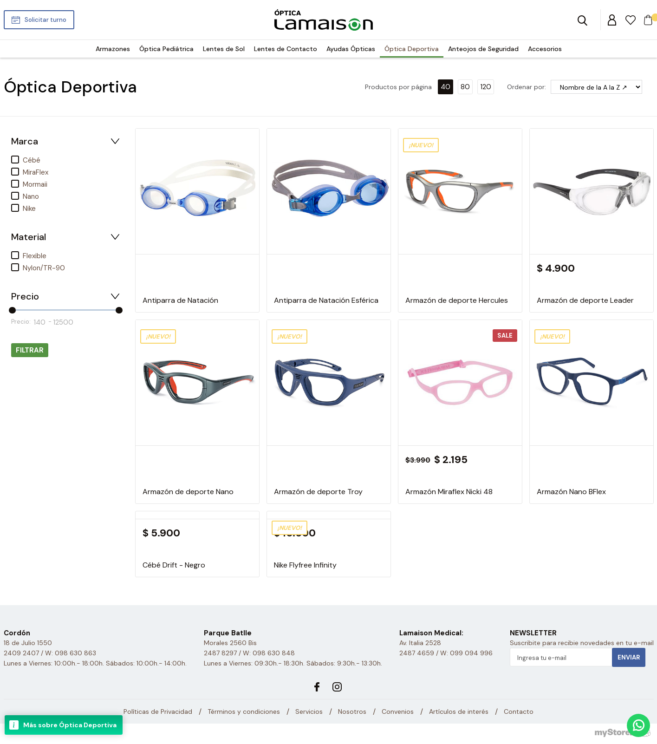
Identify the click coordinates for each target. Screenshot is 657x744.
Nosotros (352, 711)
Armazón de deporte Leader (585, 300)
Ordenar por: (526, 87)
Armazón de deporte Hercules (456, 300)
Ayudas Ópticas (350, 49)
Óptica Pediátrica (166, 49)
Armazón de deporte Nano (188, 491)
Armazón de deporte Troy (318, 491)
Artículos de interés (458, 711)
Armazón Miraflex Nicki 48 (449, 491)
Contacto (518, 711)
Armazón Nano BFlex (571, 491)
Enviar (629, 657)
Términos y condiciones (244, 711)
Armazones (113, 49)
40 (445, 86)
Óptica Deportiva (411, 49)
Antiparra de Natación (180, 300)
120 (485, 86)
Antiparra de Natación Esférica (326, 300)
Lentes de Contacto (285, 49)
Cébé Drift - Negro (174, 565)
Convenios (398, 711)
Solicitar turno (45, 20)
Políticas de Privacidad (158, 711)
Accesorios (545, 49)
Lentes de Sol (224, 49)
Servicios (309, 711)
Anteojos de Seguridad (483, 49)
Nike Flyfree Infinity (305, 565)
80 (465, 86)
